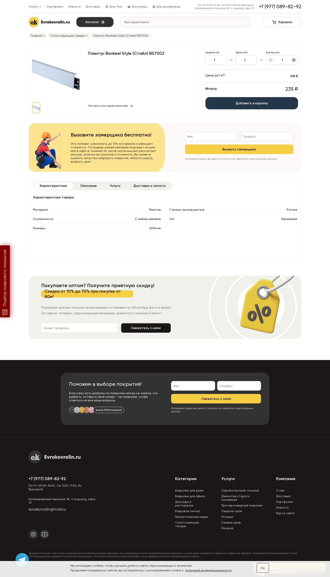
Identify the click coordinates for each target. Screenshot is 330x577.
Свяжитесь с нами (146, 328)
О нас (280, 490)
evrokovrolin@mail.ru (47, 509)
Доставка (93, 6)
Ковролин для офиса (190, 496)
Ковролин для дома (189, 490)
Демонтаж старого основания (235, 497)
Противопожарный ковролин (242, 505)
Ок (263, 568)
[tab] (53, 185)
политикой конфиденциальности (208, 570)
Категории (186, 478)
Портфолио (55, 6)
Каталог (95, 22)
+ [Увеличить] (294, 60)
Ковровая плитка (187, 511)
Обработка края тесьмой (240, 490)
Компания (285, 478)
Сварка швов (231, 522)
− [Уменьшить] (271, 60)
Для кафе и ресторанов (184, 503)
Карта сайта (285, 513)
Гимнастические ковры (191, 516)
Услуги (228, 478)
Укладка (227, 516)
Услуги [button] (35, 6)
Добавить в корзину (252, 103)
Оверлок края (231, 511)
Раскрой (227, 528)
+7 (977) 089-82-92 (47, 478)
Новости (74, 6)
